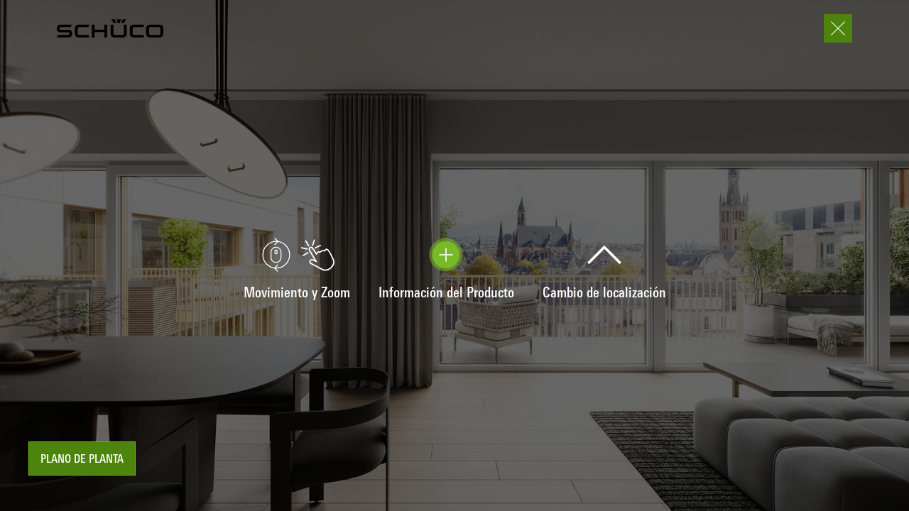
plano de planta (82, 460)
